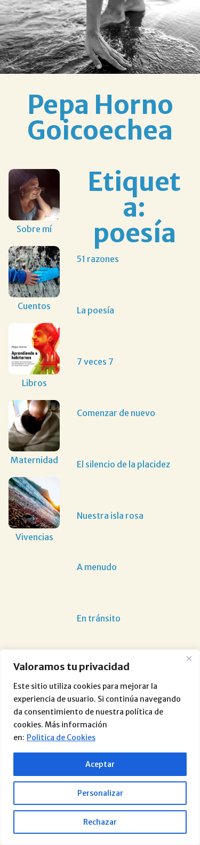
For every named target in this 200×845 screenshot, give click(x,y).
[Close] (188, 658)
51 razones (98, 258)
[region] (100, 747)
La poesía (95, 310)
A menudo (97, 567)
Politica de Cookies (61, 737)
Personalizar (100, 793)
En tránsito (99, 618)
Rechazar (100, 822)
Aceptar (100, 764)
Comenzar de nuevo (116, 413)
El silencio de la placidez (123, 464)
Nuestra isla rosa (110, 515)
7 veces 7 (95, 361)
